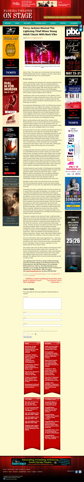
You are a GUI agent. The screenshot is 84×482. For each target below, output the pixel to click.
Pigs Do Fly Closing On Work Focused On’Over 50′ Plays (32, 373)
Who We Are (51, 17)
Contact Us (62, 17)
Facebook (76, 472)
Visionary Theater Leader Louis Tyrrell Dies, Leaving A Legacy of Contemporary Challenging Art (31, 358)
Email (24, 318)
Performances (37, 273)
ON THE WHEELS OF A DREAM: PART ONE (32, 422)
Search (68, 17)
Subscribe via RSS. (16, 477)
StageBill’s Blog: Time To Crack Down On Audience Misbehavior (52, 431)
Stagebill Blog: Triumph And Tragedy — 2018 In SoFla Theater (52, 417)
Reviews (8, 23)
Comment (25, 296)
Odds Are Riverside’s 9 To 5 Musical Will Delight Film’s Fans (51, 348)
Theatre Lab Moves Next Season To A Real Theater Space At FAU (31, 379)
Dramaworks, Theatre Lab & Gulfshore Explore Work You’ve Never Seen (32, 367)
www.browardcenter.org (33, 271)
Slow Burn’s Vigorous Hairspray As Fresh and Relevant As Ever (51, 378)
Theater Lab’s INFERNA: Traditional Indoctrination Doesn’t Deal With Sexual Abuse (52, 385)
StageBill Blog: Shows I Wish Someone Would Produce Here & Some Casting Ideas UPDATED (52, 424)
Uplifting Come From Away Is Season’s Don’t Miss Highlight (32, 280)
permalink (32, 275)
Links (57, 17)
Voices (53, 23)
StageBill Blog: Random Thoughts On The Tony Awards (52, 437)
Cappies (63, 23)
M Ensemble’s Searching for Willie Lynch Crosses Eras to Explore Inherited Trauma (52, 354)
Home (45, 17)
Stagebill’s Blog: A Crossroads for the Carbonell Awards (51, 403)
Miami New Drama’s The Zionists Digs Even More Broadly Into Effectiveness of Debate (51, 363)
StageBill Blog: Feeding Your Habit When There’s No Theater (51, 410)
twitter (80, 472)
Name (24, 312)
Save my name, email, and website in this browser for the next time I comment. (40, 331)
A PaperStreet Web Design (10, 479)
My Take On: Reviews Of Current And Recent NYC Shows (31, 403)
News (17, 23)
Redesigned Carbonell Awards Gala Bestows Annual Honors (32, 386)
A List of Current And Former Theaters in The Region (32, 409)
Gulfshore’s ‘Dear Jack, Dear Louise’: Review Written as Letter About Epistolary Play (51, 371)
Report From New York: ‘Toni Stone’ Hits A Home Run (52, 280)
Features (27, 23)
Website (25, 323)
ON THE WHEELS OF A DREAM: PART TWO (32, 417)
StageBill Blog (40, 23)
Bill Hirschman (39, 37)
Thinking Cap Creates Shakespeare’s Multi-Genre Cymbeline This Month (32, 428)
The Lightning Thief (55, 273)
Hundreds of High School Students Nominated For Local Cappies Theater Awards (31, 349)
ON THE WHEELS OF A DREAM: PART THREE (32, 413)
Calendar (73, 23)
